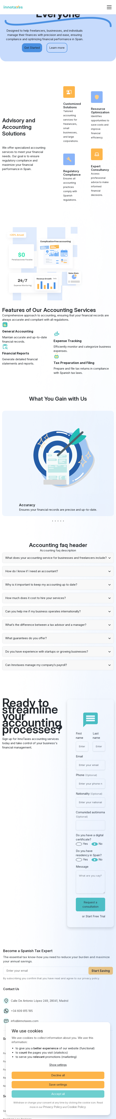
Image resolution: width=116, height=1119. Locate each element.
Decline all (58, 1075)
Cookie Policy (76, 1107)
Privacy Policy (52, 1107)
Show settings (58, 1064)
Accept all (58, 1094)
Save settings (58, 1084)
